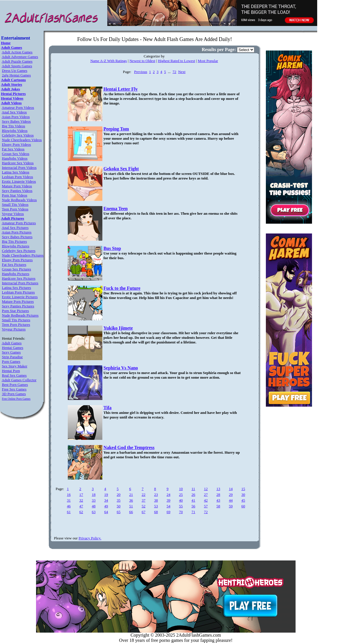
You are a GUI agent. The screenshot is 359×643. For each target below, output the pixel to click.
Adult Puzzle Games (17, 61)
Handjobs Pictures (15, 274)
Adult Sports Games (17, 66)
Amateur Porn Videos (18, 107)
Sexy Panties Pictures (18, 306)
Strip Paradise (12, 357)
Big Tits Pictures (14, 241)
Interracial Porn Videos (19, 167)
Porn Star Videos (14, 195)
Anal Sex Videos (14, 112)
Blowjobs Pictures (15, 246)
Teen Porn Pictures (16, 324)
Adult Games (12, 343)
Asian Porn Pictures (16, 232)
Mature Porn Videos (17, 186)
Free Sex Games (14, 389)
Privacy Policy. (90, 538)
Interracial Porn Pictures (20, 283)
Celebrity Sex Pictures (18, 250)
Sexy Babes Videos (16, 121)
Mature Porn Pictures (18, 301)
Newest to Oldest (142, 61)
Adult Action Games (17, 52)
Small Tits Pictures (16, 320)
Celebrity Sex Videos (18, 135)
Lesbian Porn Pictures (18, 292)
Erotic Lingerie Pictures (20, 297)
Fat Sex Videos (13, 149)
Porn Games (11, 361)
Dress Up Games (14, 70)
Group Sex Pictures (16, 269)
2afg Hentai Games (16, 75)
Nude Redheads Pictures (20, 315)
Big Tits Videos (13, 126)
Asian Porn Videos (16, 117)
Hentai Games (12, 347)
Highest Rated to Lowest (176, 61)
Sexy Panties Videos (17, 190)
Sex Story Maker (14, 366)
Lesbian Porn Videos (17, 177)
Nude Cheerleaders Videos (22, 140)
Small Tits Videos (15, 204)
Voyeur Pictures (13, 329)
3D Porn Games (14, 394)
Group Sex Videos (15, 154)
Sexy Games (11, 352)
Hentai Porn (11, 371)
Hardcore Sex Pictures (18, 278)
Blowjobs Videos (15, 130)
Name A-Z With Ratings (108, 61)
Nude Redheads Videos (19, 200)
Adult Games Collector (19, 380)
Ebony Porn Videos (16, 144)
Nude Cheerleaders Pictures (23, 255)
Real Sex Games (14, 375)
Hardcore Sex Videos (18, 163)
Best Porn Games (15, 384)
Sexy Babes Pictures (17, 237)
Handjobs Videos (15, 158)
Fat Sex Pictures (14, 264)
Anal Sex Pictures (15, 227)
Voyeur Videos (13, 214)
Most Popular (208, 61)
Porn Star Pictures (15, 311)
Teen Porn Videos (15, 209)
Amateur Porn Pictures (19, 223)
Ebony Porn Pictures (17, 260)
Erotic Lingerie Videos (19, 181)
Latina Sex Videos (15, 172)
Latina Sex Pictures (16, 287)
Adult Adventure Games (20, 57)
